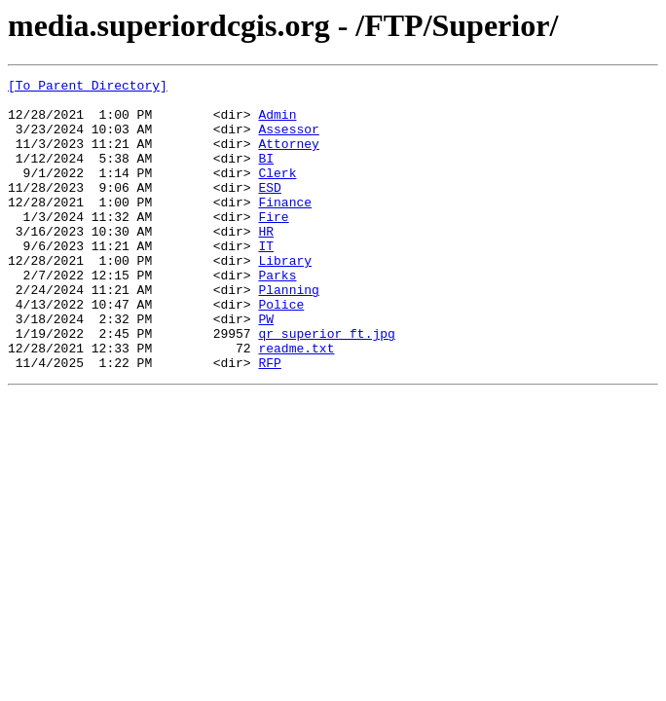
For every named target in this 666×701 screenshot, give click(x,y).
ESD (269, 210)
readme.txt (296, 403)
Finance (285, 228)
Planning (288, 333)
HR (266, 263)
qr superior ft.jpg (326, 385)
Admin (277, 122)
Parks (277, 315)
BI (266, 175)
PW (266, 368)
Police (281, 350)
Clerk (277, 193)
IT (266, 280)
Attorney (288, 157)
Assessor (288, 140)
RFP (269, 420)
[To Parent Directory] (87, 87)
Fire (273, 245)
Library (285, 298)
